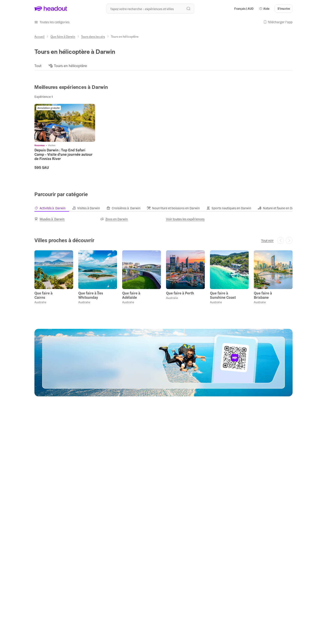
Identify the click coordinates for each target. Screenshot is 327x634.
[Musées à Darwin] (49, 219)
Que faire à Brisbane (263, 295)
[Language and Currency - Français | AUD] (243, 8)
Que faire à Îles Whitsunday (90, 295)
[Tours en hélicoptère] (70, 65)
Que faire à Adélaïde (131, 295)
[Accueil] (39, 36)
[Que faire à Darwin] (63, 36)
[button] (264, 8)
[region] (163, 65)
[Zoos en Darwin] (114, 219)
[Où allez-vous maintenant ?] (150, 9)
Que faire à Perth (180, 293)
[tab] (53, 208)
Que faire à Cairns (43, 295)
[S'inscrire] (284, 8)
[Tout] (38, 65)
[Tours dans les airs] (93, 36)
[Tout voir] (267, 240)
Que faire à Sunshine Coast (223, 295)
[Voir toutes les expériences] (185, 219)
